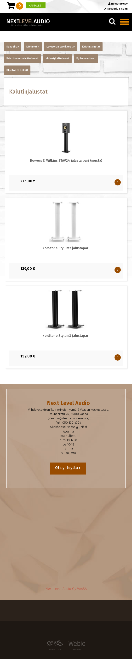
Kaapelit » (12, 46)
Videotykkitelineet (57, 58)
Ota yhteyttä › (68, 467)
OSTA (118, 182)
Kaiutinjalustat (91, 46)
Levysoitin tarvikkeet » (60, 46)
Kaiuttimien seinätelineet (22, 58)
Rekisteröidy (118, 3)
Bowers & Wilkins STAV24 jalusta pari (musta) (66, 161)
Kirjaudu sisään (116, 8)
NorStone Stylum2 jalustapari (65, 248)
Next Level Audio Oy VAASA (66, 589)
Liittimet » (32, 46)
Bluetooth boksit (17, 70)
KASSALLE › (35, 5)
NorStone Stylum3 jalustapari (65, 336)
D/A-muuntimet (86, 58)
